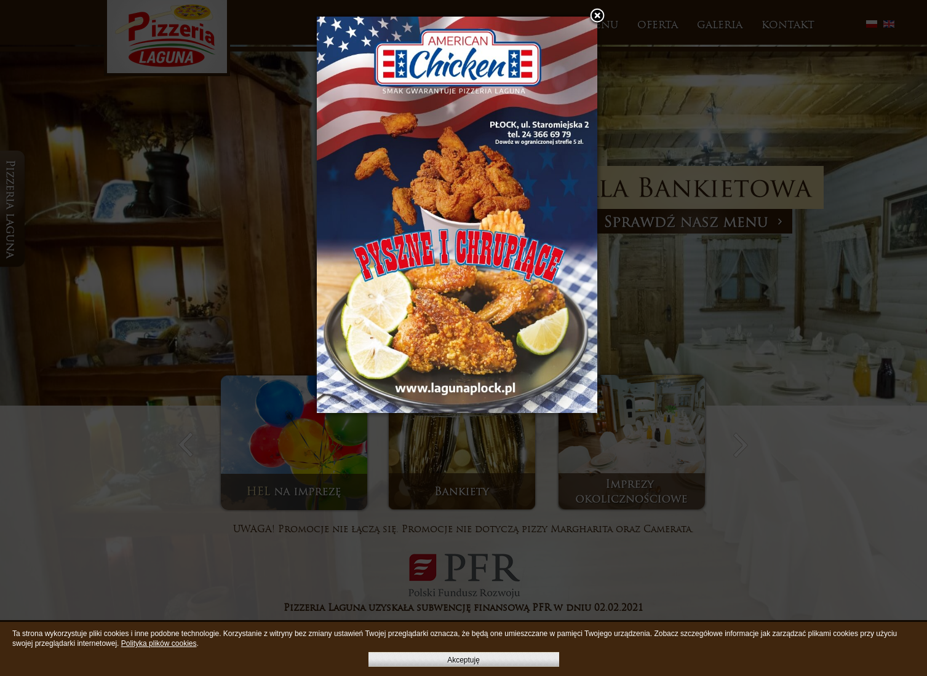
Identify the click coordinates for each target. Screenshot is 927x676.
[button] (597, 16)
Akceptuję (463, 660)
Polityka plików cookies (159, 643)
